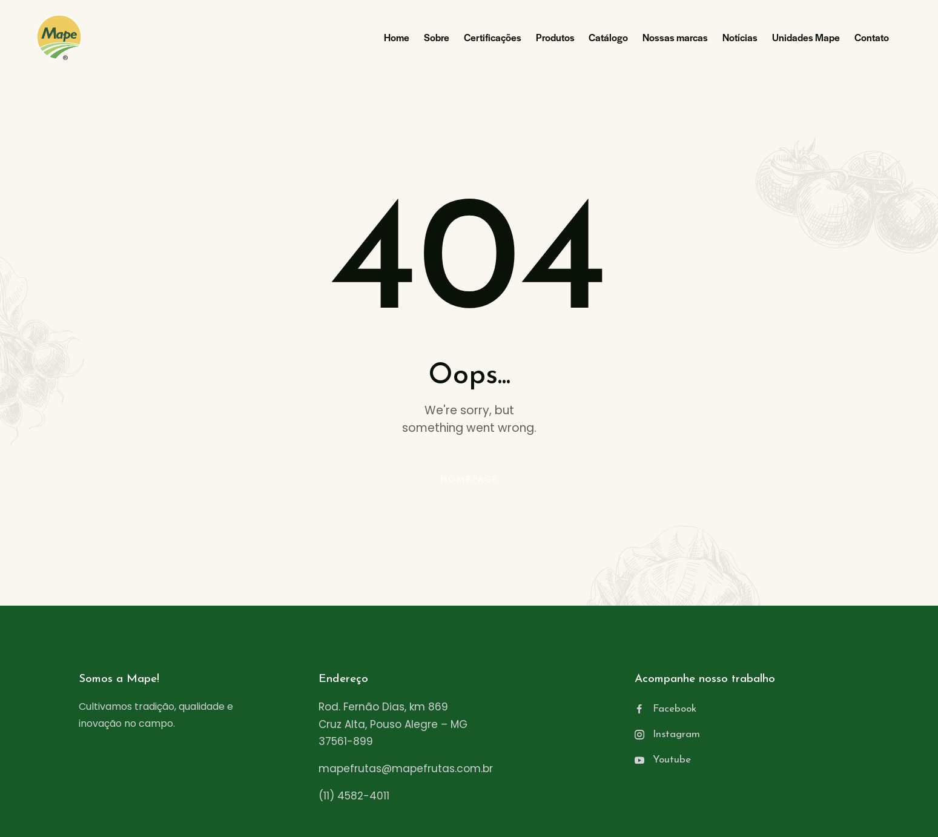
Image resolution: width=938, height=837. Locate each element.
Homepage (469, 480)
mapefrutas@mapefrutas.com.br (406, 768)
